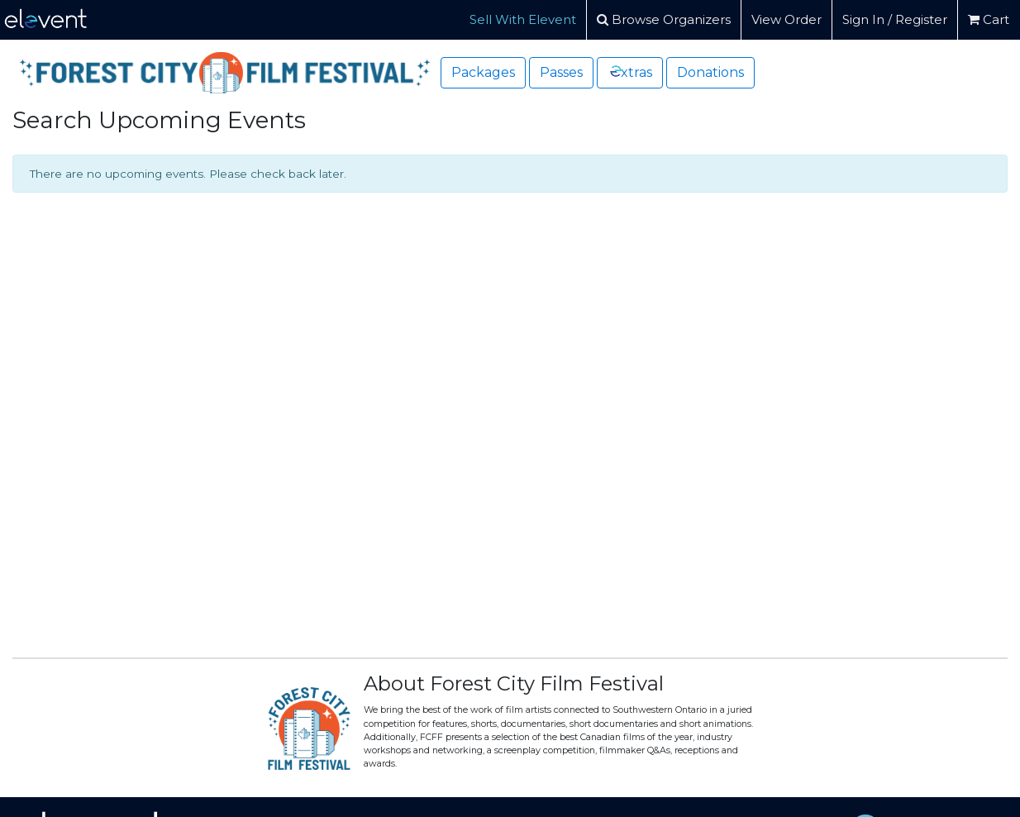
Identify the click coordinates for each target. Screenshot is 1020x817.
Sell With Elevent (522, 19)
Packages (483, 72)
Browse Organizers (664, 19)
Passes (561, 72)
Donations (710, 72)
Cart (988, 19)
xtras (630, 71)
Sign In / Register (894, 19)
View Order (786, 19)
